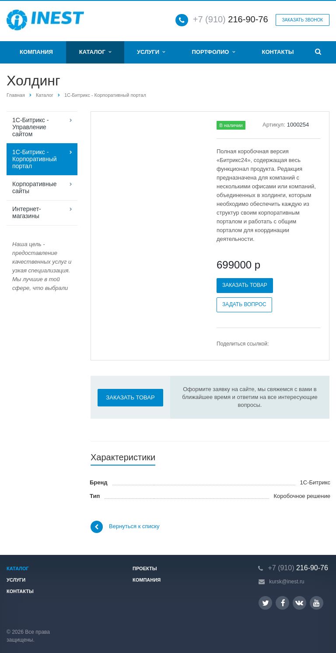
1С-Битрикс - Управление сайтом (30, 127)
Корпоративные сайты (34, 187)
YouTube (316, 603)
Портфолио (213, 52)
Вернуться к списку (125, 527)
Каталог (95, 52)
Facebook (283, 603)
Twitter (265, 603)
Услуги (151, 52)
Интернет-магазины (26, 212)
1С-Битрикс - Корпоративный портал (105, 95)
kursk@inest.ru (286, 582)
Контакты (278, 52)
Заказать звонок (302, 20)
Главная (16, 95)
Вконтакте (299, 602)
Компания (36, 52)
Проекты (145, 568)
